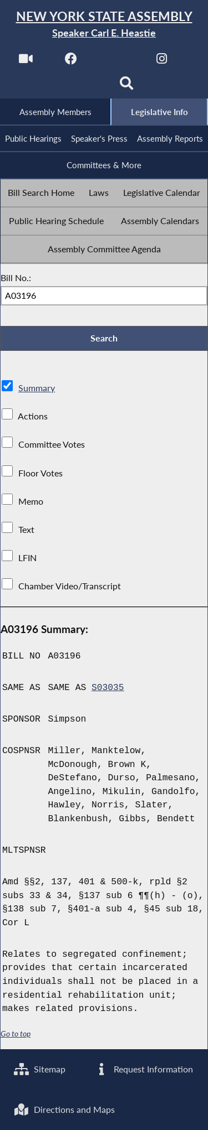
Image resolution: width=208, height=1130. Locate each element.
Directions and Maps (64, 1109)
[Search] (126, 86)
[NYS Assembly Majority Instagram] (161, 61)
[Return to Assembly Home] (104, 24)
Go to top (16, 1035)
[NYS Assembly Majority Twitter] (116, 61)
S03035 (108, 689)
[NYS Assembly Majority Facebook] (71, 61)
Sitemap (39, 1068)
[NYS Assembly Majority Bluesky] (81, 86)
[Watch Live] (25, 61)
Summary (36, 389)
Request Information (143, 1068)
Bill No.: (16, 278)
